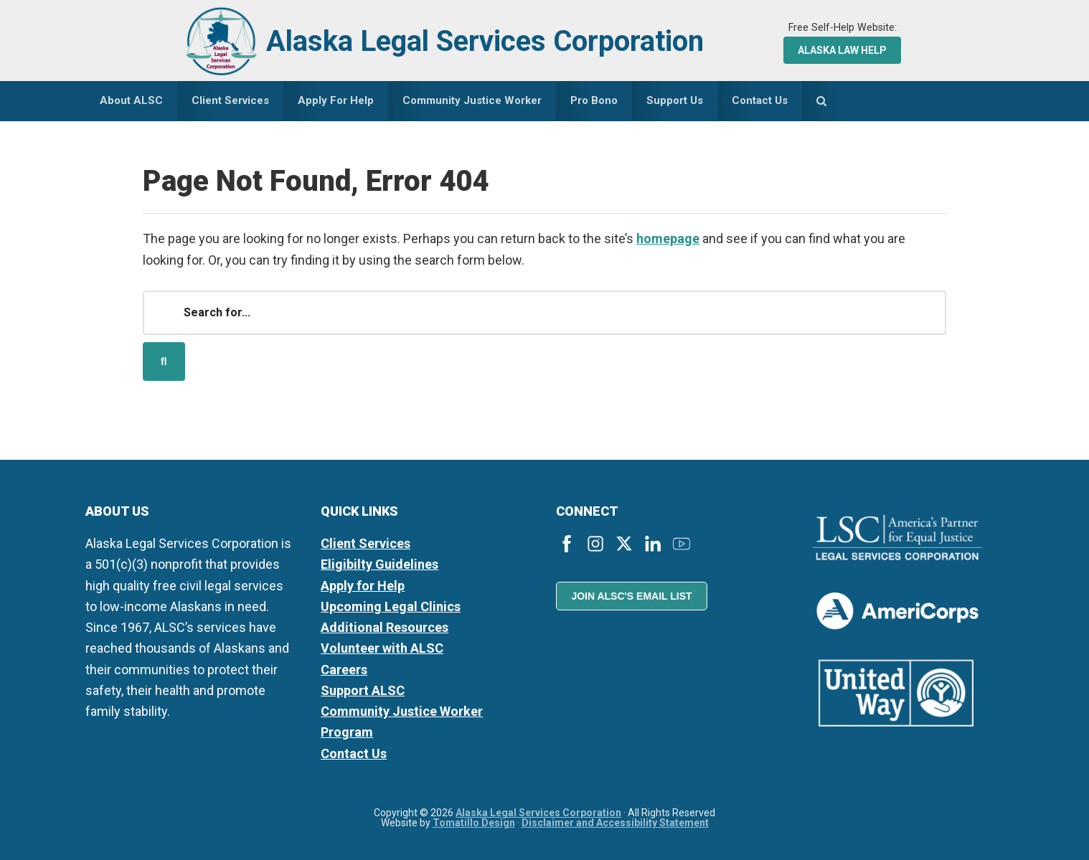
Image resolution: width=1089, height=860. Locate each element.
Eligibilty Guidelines (379, 564)
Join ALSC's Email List (631, 596)
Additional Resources (384, 627)
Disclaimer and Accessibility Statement (615, 822)
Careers (344, 669)
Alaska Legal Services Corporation (485, 41)
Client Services (365, 543)
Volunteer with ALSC (382, 648)
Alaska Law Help (842, 50)
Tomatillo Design (474, 822)
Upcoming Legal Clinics (391, 606)
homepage (667, 238)
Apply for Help (363, 585)
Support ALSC (363, 690)
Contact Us (354, 753)
